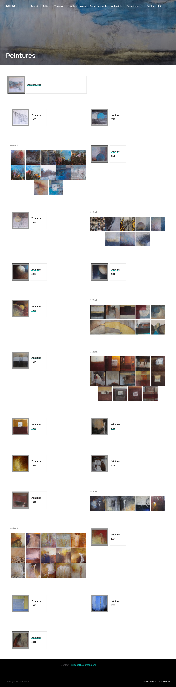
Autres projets (78, 6)
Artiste (46, 6)
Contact (151, 6)
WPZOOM (165, 681)
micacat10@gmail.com (83, 664)
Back (14, 145)
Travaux (60, 6)
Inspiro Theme (149, 681)
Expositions (134, 6)
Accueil (34, 6)
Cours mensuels (98, 6)
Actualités (116, 6)
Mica (11, 6)
